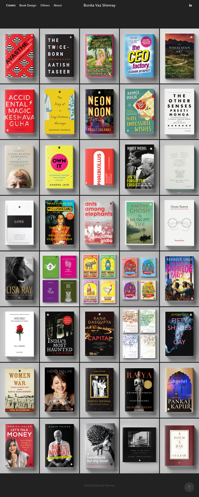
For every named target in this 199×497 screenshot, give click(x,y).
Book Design (27, 5)
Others (45, 5)
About (58, 5)
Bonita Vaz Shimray (99, 5)
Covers (10, 5)
